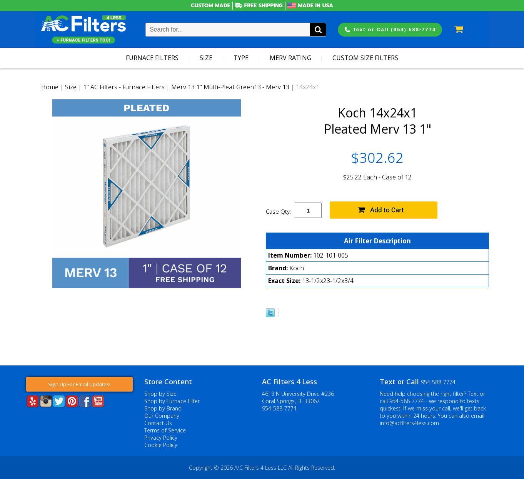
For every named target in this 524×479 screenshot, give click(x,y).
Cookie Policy (160, 445)
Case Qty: (278, 211)
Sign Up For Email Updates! (79, 384)
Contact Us (158, 423)
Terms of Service (165, 430)
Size (206, 58)
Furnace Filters (152, 58)
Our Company (161, 415)
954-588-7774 (279, 408)
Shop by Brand (163, 408)
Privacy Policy (160, 437)
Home (49, 87)
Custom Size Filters (365, 58)
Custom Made (210, 6)
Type (241, 58)
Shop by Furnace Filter (172, 401)
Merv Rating (290, 58)
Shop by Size (160, 393)
